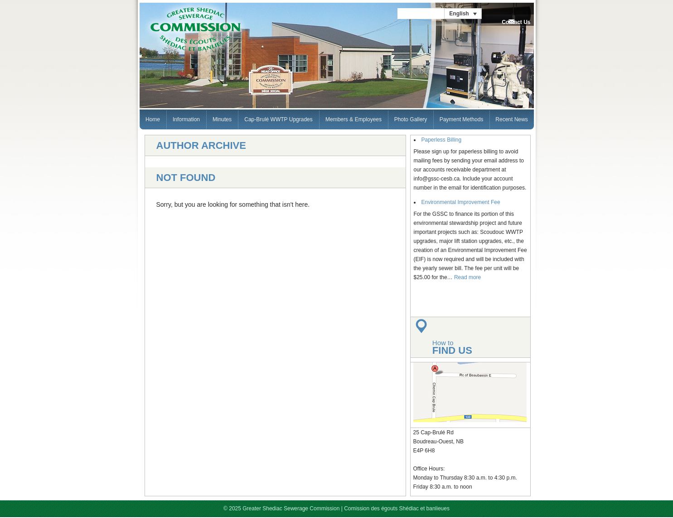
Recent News (511, 119)
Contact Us (516, 22)
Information (186, 119)
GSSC (195, 29)
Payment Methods (462, 119)
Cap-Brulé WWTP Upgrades (278, 119)
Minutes (222, 119)
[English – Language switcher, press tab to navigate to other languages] (462, 13)
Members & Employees (353, 119)
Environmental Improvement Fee (460, 202)
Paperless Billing (441, 140)
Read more (467, 277)
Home (152, 119)
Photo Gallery (410, 119)
